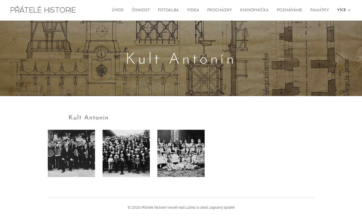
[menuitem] (122, 10)
